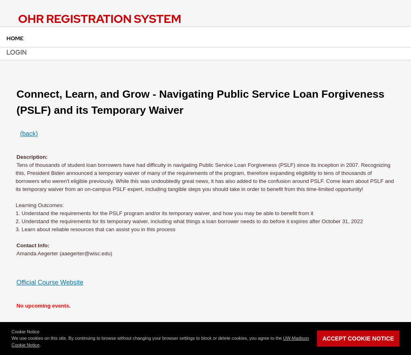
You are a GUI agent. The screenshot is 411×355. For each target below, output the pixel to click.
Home (15, 38)
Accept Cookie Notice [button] (358, 338)
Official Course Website (49, 282)
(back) (29, 133)
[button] (43, 346)
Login (16, 52)
